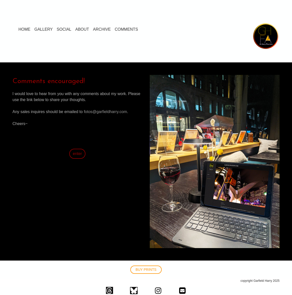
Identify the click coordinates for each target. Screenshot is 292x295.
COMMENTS (126, 29)
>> (14, 142)
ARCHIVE (102, 29)
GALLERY (43, 29)
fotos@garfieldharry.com (105, 112)
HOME (24, 29)
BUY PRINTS (146, 270)
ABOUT (82, 29)
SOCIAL (64, 29)
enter (77, 153)
